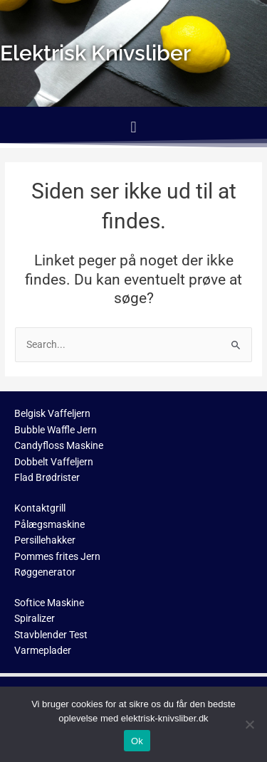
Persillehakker (44, 540)
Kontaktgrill (40, 508)
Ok (137, 741)
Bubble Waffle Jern (55, 429)
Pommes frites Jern (57, 556)
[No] (249, 724)
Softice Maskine (49, 602)
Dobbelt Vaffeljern (53, 461)
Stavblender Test (51, 634)
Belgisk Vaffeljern (52, 413)
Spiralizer (34, 618)
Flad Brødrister (47, 477)
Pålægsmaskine (49, 524)
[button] (133, 127)
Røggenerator (44, 572)
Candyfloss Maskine (58, 445)
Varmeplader (42, 650)
